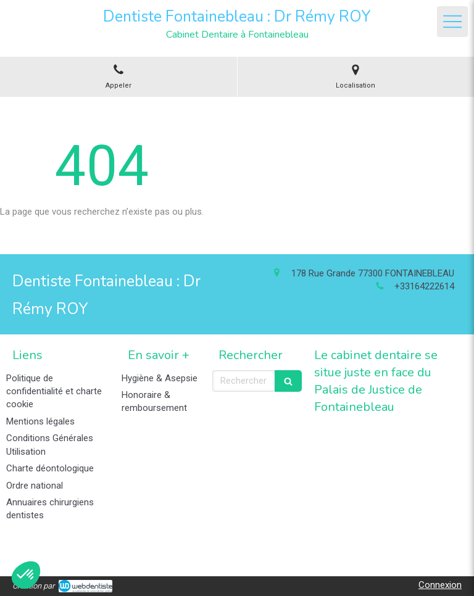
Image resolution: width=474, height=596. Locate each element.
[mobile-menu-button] (452, 21)
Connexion (440, 584)
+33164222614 (424, 286)
